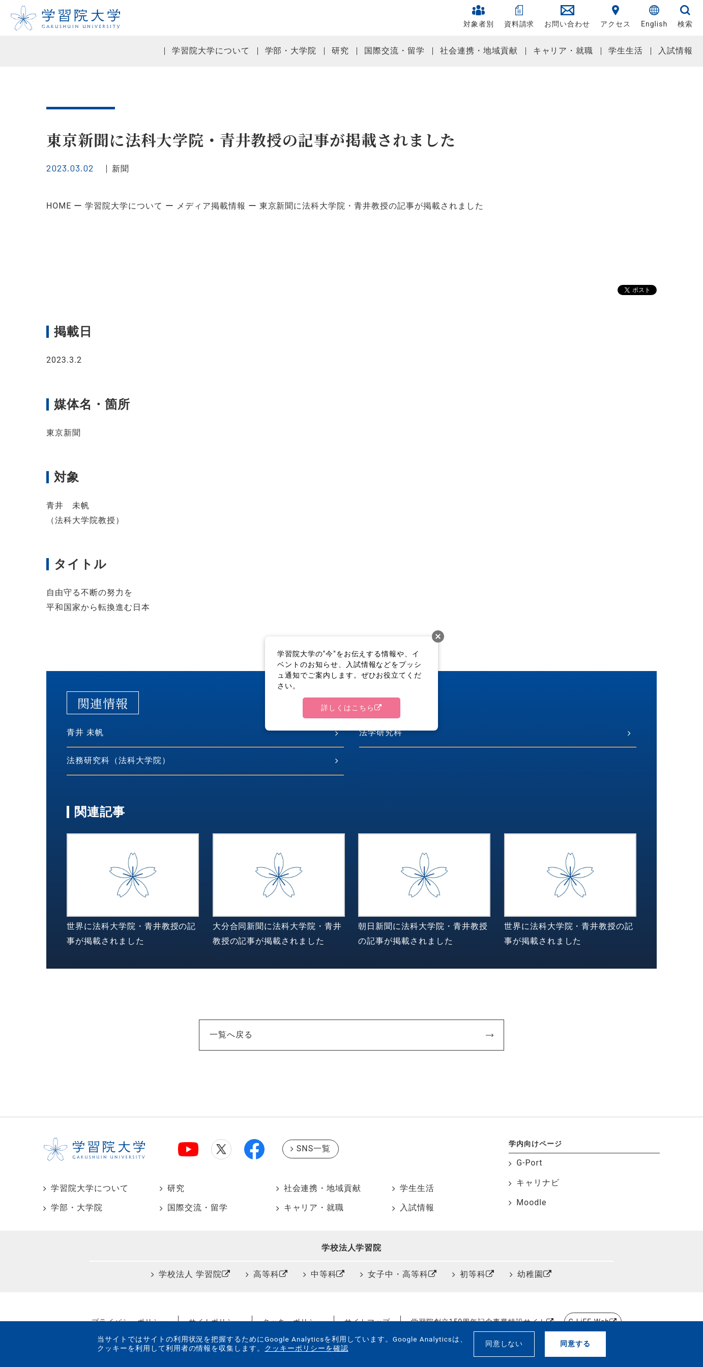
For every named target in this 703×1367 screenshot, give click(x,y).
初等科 (473, 1274)
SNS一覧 (314, 1148)
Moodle (531, 1202)
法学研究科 (380, 732)
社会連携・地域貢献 (479, 50)
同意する (575, 1344)
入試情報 (675, 50)
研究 (340, 50)
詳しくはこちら (347, 708)
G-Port (529, 1163)
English (654, 16)
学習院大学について (211, 50)
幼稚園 (530, 1274)
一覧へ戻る (231, 1034)
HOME (58, 206)
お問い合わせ (567, 16)
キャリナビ (538, 1182)
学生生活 (625, 50)
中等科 (324, 1274)
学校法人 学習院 (190, 1274)
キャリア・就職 (563, 50)
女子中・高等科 (398, 1274)
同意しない (504, 1344)
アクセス (615, 16)
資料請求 (519, 16)
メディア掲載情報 (211, 206)
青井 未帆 (85, 732)
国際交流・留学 (394, 50)
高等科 (266, 1274)
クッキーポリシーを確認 (306, 1348)
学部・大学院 (291, 50)
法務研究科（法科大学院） (118, 760)
